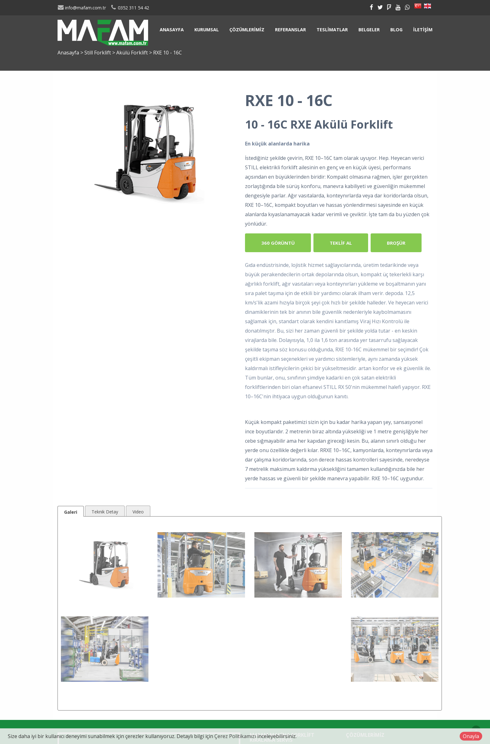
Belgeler (369, 30)
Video (138, 512)
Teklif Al (341, 243)
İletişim (422, 30)
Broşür (396, 243)
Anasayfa (172, 30)
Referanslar (290, 30)
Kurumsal (206, 30)
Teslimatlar (332, 30)
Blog (396, 30)
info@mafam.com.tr (82, 8)
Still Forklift (98, 52)
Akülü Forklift (132, 52)
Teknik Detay (105, 512)
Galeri (70, 512)
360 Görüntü (278, 243)
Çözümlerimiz (246, 30)
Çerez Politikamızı (235, 736)
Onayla (471, 736)
